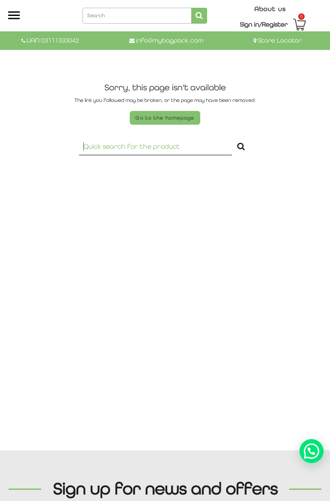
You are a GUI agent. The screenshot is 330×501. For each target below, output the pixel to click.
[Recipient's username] (155, 146)
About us (270, 8)
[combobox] (145, 15)
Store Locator (280, 40)
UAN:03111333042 (53, 40)
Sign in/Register (263, 24)
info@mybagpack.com (170, 40)
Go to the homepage (164, 118)
